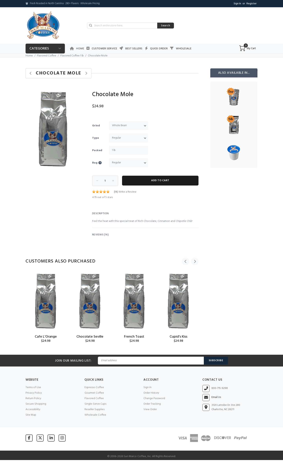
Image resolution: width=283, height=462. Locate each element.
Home (80, 48)
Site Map (31, 415)
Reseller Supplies (95, 409)
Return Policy (33, 398)
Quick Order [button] (159, 48)
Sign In (237, 3)
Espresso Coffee (94, 387)
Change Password (154, 398)
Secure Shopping (36, 404)
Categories (39, 48)
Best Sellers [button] (133, 48)
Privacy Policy (34, 393)
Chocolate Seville (89, 337)
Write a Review (127, 192)
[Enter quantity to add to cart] (105, 181)
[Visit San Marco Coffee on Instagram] (62, 438)
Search (165, 25)
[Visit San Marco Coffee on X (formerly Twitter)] (40, 438)
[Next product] (86, 73)
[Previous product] (30, 73)
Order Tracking (152, 404)
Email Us (216, 397)
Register (251, 3)
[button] (77, 91)
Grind (96, 125)
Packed (97, 150)
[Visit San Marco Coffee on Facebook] (29, 438)
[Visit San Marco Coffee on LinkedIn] (51, 438)
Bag (100, 163)
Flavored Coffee (46, 55)
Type (95, 138)
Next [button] (194, 261)
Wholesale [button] (183, 48)
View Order (150, 409)
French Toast (134, 337)
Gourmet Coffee (94, 393)
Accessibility (33, 409)
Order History (151, 393)
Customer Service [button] (104, 48)
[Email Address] (151, 361)
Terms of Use (33, 387)
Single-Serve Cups (95, 404)
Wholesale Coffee (95, 415)
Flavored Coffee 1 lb (72, 55)
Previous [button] (185, 261)
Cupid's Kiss (178, 337)
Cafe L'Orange (46, 337)
